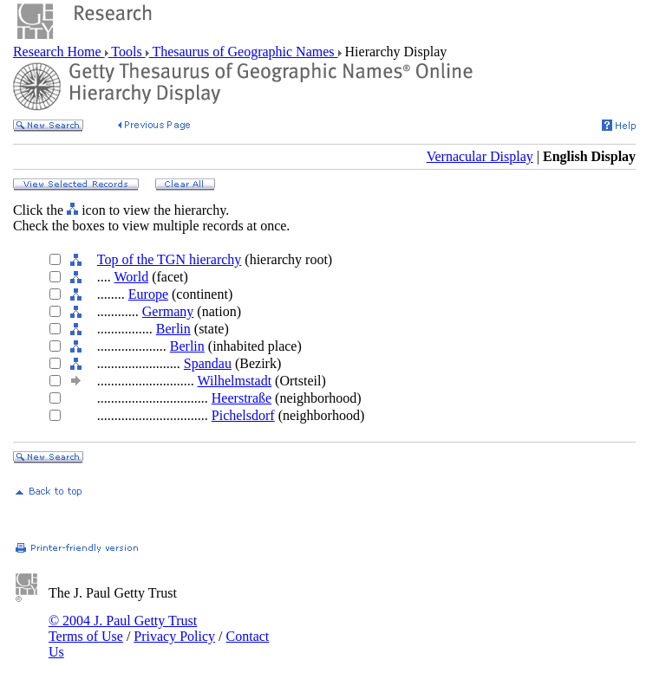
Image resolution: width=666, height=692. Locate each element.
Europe (148, 294)
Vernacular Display (480, 156)
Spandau (208, 363)
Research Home (59, 51)
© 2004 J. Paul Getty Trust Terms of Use (123, 628)
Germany (168, 311)
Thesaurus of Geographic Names (243, 51)
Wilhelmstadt (235, 380)
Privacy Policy (174, 636)
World (131, 276)
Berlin (173, 328)
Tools (127, 51)
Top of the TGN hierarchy (169, 259)
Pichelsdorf (243, 415)
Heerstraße (241, 398)
